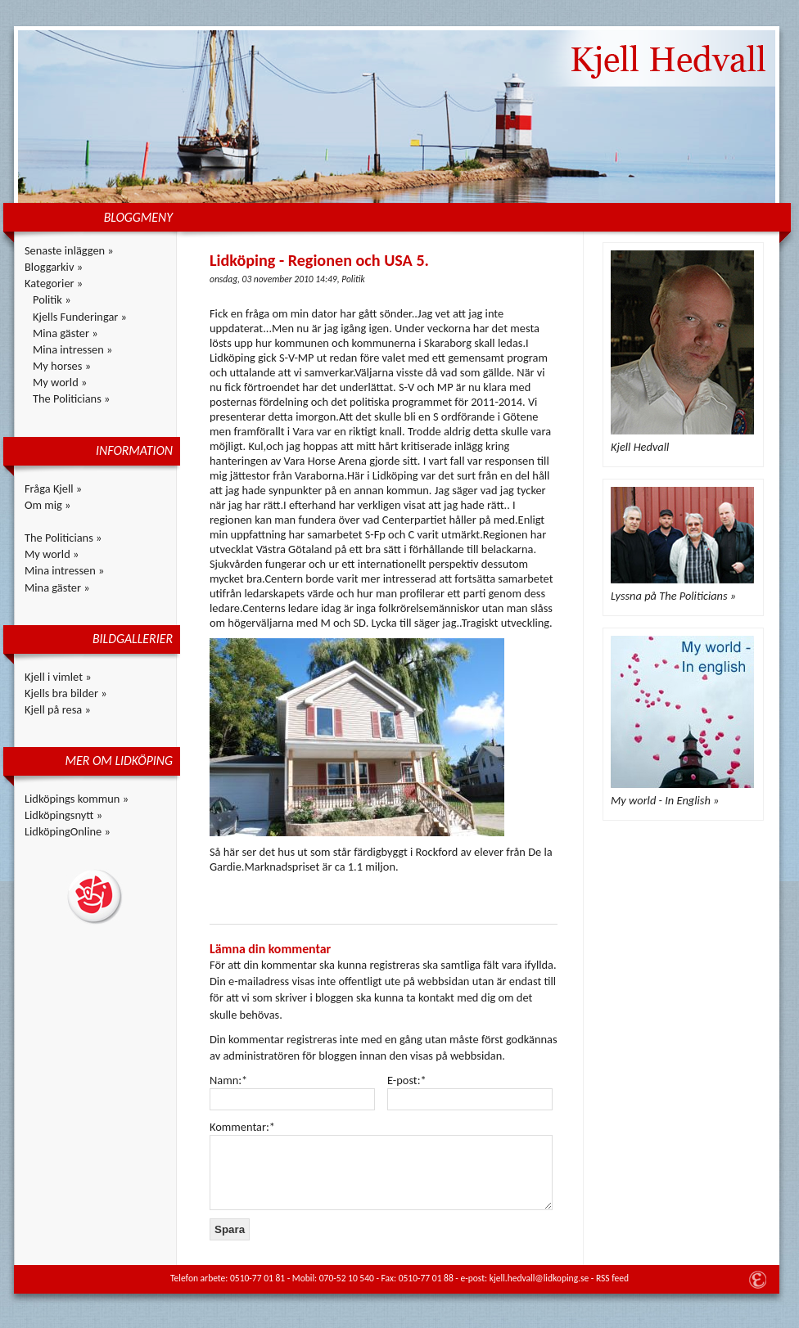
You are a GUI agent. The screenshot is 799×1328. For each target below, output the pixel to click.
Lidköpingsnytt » (63, 815)
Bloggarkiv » (54, 266)
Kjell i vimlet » (58, 676)
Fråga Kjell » (53, 488)
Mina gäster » (65, 333)
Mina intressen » (72, 349)
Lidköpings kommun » (77, 798)
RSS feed (612, 1278)
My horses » (62, 365)
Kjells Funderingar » (80, 316)
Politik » (52, 299)
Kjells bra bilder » (66, 693)
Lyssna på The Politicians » (673, 595)
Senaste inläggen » (69, 250)
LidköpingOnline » (68, 831)
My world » (60, 382)
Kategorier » (54, 283)
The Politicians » (71, 398)
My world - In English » (665, 800)
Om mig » (47, 504)
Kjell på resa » (58, 709)
